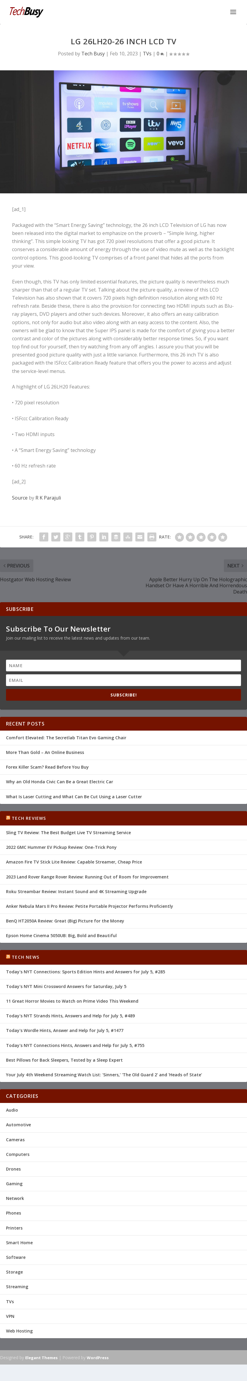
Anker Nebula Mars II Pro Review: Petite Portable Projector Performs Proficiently (89, 906)
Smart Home (19, 1242)
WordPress (98, 1357)
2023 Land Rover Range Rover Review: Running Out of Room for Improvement (87, 877)
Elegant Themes (41, 1357)
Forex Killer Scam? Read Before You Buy (47, 767)
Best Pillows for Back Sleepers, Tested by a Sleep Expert (64, 1060)
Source (20, 497)
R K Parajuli (48, 497)
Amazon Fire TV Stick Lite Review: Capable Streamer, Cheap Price (74, 862)
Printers (14, 1228)
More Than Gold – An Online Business (45, 752)
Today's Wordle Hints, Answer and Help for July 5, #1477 (64, 1030)
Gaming (14, 1183)
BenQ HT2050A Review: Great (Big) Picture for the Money (65, 921)
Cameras (15, 1139)
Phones (13, 1213)
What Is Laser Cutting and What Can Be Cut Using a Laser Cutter (74, 796)
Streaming (17, 1286)
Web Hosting (19, 1331)
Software (16, 1257)
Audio (12, 1110)
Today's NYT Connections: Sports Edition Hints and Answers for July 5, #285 (85, 972)
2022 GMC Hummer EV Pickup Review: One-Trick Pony (61, 847)
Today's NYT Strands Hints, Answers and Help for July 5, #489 (70, 1016)
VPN (10, 1316)
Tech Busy (93, 53)
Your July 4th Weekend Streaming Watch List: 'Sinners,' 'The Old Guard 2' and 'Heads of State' (104, 1075)
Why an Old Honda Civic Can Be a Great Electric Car (59, 781)
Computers (17, 1154)
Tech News (25, 957)
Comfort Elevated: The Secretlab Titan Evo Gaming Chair (66, 737)
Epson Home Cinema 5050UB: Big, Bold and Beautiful (61, 935)
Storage (14, 1272)
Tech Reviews (29, 818)
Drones (13, 1169)
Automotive (18, 1124)
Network (15, 1198)
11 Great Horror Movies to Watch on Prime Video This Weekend (72, 1001)
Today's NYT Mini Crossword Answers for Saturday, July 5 (66, 986)
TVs (147, 53)
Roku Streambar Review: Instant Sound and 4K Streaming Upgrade (76, 891)
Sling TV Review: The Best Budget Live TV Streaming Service (68, 832)
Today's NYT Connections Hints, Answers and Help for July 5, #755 (75, 1045)
